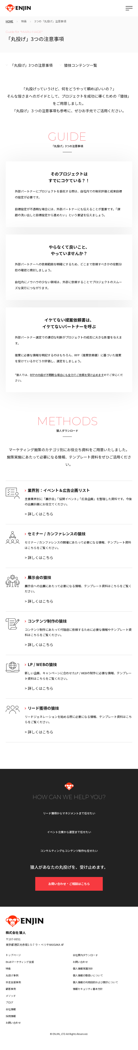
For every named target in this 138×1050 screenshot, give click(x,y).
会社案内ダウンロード (85, 955)
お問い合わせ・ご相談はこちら (69, 884)
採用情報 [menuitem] (11, 1016)
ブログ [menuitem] (9, 1002)
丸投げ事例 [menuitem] (12, 975)
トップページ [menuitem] (13, 955)
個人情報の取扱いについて (88, 975)
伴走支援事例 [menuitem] (13, 982)
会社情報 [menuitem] (11, 1009)
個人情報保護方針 (83, 968)
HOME (9, 21)
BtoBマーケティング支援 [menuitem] (20, 962)
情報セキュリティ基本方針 (88, 989)
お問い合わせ (80, 962)
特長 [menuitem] (8, 968)
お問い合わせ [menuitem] (13, 1022)
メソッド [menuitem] (11, 995)
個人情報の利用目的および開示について (95, 982)
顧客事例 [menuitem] (11, 989)
